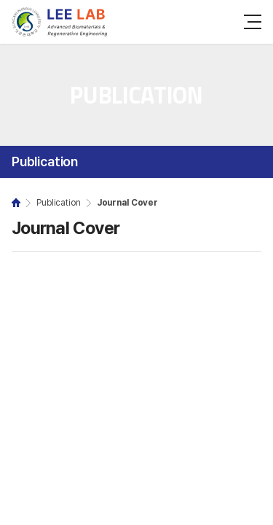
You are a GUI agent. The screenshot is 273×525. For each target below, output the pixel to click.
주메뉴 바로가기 (0, 0)
